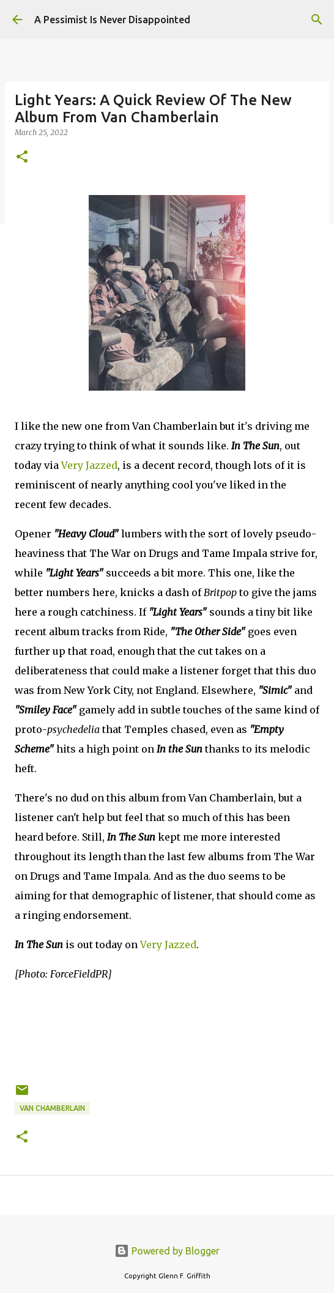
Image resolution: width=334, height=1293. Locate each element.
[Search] (317, 19)
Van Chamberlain (52, 1108)
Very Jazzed (89, 465)
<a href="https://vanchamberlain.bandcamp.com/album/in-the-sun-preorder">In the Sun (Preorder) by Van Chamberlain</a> (167, 1030)
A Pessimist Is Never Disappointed (112, 19)
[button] (22, 157)
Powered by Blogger (167, 1250)
